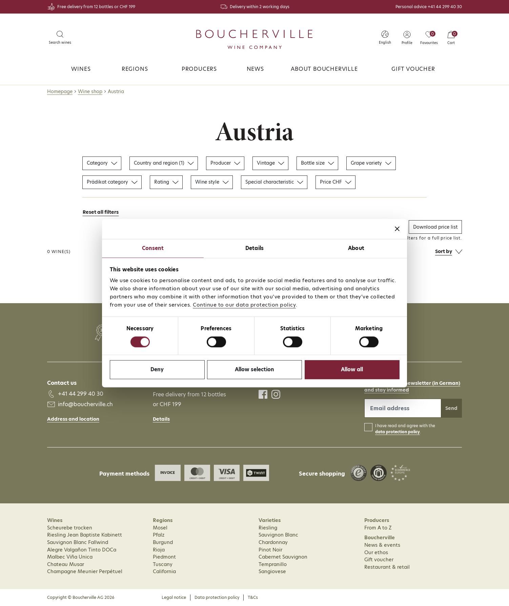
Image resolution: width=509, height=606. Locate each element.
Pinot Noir (270, 549)
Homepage (60, 91)
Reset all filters (101, 212)
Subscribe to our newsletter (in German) (412, 383)
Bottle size (317, 163)
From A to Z (378, 527)
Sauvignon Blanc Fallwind (77, 542)
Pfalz (158, 534)
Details (161, 419)
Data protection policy (217, 597)
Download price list (435, 227)
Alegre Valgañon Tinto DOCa (81, 549)
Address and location (73, 419)
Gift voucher (413, 69)
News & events (382, 545)
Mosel (160, 527)
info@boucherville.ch (85, 404)
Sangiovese (272, 571)
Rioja (159, 549)
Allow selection (254, 369)
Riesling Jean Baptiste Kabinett (84, 534)
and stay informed (386, 389)
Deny (157, 369)
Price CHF (335, 182)
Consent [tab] (153, 248)
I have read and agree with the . (405, 429)
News (255, 69)
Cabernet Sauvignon (283, 556)
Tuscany (162, 564)
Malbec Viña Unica (70, 556)
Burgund (163, 542)
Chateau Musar (65, 564)
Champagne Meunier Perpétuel (84, 571)
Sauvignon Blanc (278, 534)
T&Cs (253, 597)
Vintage (270, 163)
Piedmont (164, 556)
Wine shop (90, 91)
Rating (166, 182)
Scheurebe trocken (69, 527)
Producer (225, 163)
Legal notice (174, 597)
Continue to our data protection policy (244, 304)
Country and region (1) (164, 163)
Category (102, 163)
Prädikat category (112, 182)
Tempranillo (273, 564)
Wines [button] (80, 69)
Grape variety (371, 163)
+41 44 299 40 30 (445, 6)
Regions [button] (135, 69)
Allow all (352, 369)
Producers (199, 69)
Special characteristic (274, 182)
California (164, 571)
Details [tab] (254, 248)
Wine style (211, 182)
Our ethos (376, 552)
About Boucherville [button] (324, 69)
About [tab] (356, 248)
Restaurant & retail (387, 567)
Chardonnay (273, 542)
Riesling (268, 527)
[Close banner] (397, 228)
